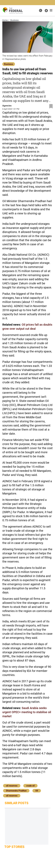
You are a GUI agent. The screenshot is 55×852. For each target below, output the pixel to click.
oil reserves (11, 785)
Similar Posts (16, 803)
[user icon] (46, 10)
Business (8, 64)
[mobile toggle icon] (51, 10)
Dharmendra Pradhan (16, 790)
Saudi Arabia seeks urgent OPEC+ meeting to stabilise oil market (26, 712)
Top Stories (14, 847)
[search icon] (40, 10)
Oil (36, 790)
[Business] (8, 64)
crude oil (30, 785)
